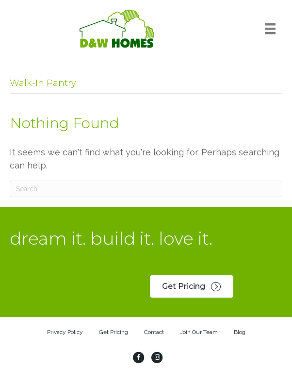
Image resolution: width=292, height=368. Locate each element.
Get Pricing (113, 332)
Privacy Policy (65, 332)
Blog (239, 332)
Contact (154, 332)
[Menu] (270, 29)
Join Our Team (199, 332)
